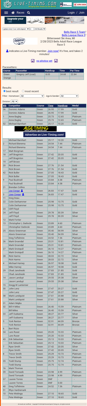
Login (71, 12)
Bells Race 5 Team (74, 32)
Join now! (53, 51)
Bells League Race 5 (73, 35)
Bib (4, 105)
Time (50, 105)
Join (81, 12)
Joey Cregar (15, 194)
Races (20, 12)
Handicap (63, 105)
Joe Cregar (14, 190)
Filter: (23, 96)
